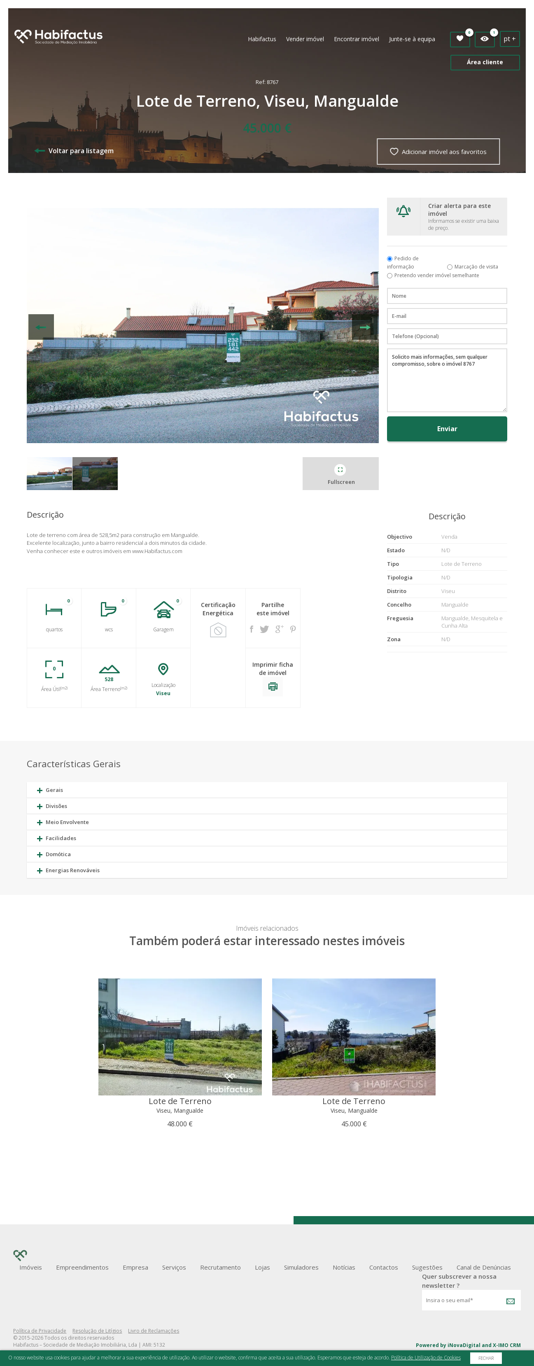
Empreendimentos (82, 1267)
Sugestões (427, 1267)
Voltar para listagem (74, 150)
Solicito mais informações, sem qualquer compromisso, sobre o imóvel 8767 (447, 380)
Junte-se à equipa (412, 39)
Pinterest (293, 629)
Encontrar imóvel (356, 39)
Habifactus (262, 39)
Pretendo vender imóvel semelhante (436, 275)
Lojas (262, 1267)
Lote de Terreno (180, 1101)
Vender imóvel (305, 39)
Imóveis (30, 1267)
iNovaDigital (464, 1345)
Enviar (447, 428)
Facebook (251, 629)
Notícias (344, 1267)
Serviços (174, 1267)
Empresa (135, 1267)
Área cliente (485, 62)
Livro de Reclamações (153, 1330)
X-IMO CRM (507, 1345)
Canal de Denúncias (484, 1267)
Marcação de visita (476, 266)
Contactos (383, 1267)
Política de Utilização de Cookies (426, 1357)
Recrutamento (220, 1267)
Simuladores (301, 1267)
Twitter (264, 629)
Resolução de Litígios (97, 1330)
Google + (279, 629)
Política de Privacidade (39, 1330)
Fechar (486, 1358)
